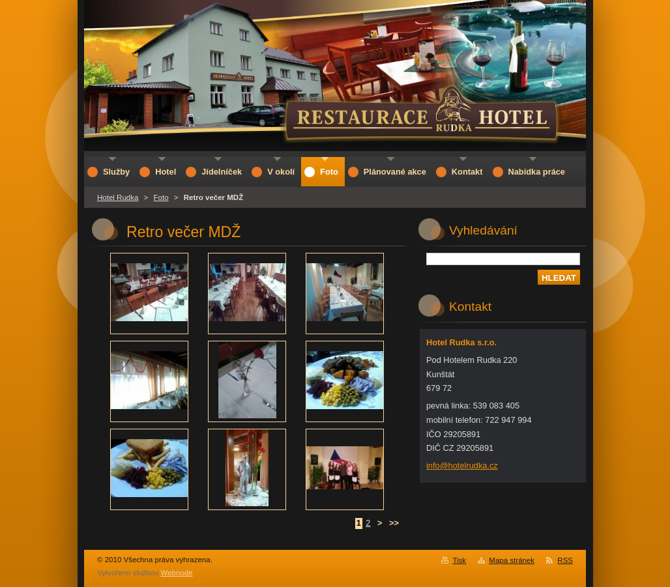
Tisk (459, 560)
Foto (161, 197)
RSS (565, 560)
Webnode (177, 573)
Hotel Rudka (117, 197)
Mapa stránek (511, 560)
